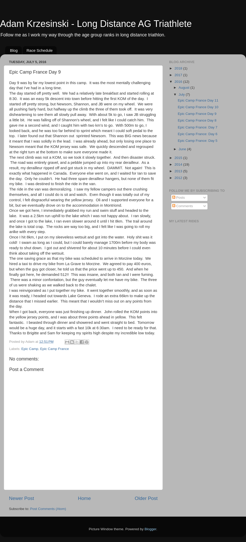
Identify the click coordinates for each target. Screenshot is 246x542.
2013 (179, 171)
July (182, 94)
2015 (179, 158)
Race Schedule (40, 50)
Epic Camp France (54, 349)
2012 (179, 178)
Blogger (150, 529)
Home (84, 498)
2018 (179, 68)
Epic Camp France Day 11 (198, 100)
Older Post (146, 498)
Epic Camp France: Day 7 (198, 127)
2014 (179, 164)
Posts (178, 197)
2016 (179, 82)
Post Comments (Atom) (48, 509)
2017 (179, 75)
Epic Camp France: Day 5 (198, 141)
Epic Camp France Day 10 (198, 107)
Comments (182, 206)
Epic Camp (29, 349)
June (183, 149)
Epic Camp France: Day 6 (198, 134)
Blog (14, 50)
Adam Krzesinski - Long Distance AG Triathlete (96, 23)
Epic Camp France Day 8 (197, 120)
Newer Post (21, 498)
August (184, 87)
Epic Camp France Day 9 (197, 114)
